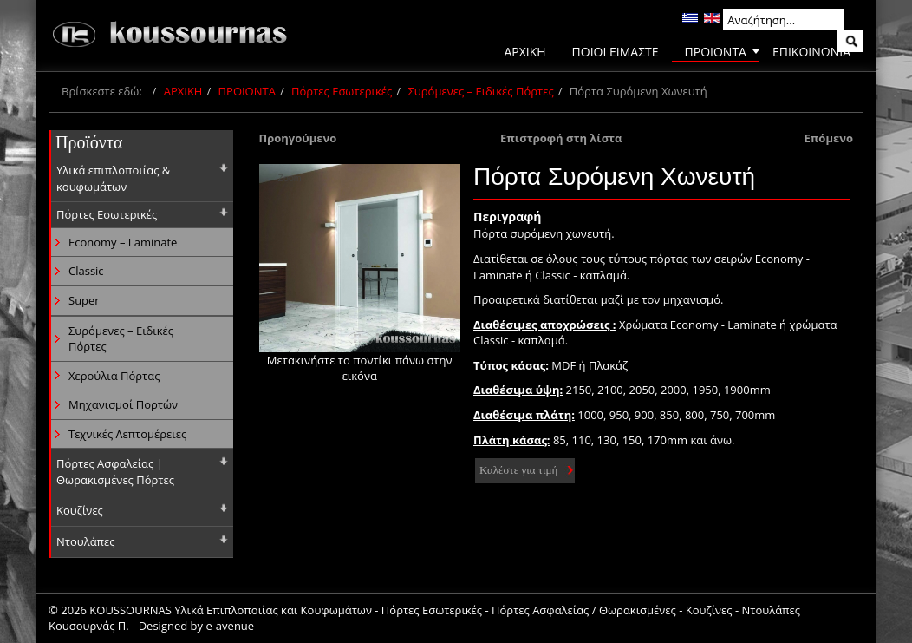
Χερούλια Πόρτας (114, 376)
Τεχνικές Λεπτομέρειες (127, 434)
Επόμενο (828, 138)
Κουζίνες (79, 510)
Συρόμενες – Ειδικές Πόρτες (480, 91)
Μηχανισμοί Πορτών (123, 404)
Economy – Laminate (122, 242)
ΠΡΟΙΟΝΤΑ (247, 91)
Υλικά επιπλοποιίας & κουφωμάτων (113, 178)
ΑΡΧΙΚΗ (183, 91)
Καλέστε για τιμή (518, 469)
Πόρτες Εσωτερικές (341, 91)
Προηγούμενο (298, 138)
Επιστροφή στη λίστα (561, 138)
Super (84, 300)
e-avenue (229, 625)
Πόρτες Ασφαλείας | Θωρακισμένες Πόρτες (115, 472)
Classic (86, 271)
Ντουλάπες (85, 541)
